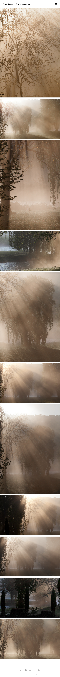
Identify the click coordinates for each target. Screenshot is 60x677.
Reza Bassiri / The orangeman (16, 4)
